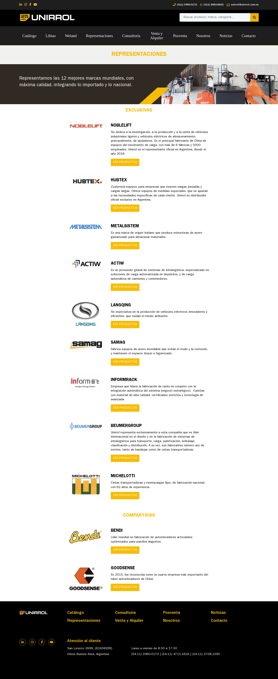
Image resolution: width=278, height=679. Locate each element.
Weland (71, 36)
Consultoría (131, 36)
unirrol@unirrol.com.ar (243, 5)
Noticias (226, 36)
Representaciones (99, 36)
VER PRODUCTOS (125, 162)
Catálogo (29, 36)
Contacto (249, 36)
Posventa (180, 36)
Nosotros (203, 36)
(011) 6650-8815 (212, 5)
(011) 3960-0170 (185, 5)
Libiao (51, 36)
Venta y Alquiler (156, 35)
